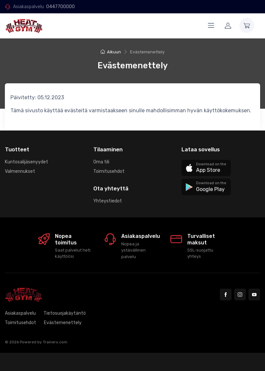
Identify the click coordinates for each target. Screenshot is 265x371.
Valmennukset (20, 171)
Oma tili (101, 162)
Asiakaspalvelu (20, 313)
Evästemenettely (63, 322)
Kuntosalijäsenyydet (26, 162)
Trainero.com (55, 342)
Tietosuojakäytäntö (65, 313)
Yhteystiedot (107, 201)
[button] (206, 168)
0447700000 (60, 6)
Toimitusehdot (109, 171)
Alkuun (110, 51)
